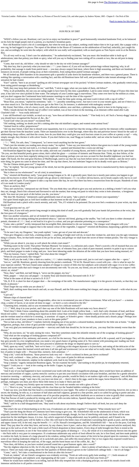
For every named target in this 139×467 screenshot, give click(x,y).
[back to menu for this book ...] (123, 21)
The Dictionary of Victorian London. (121, 2)
